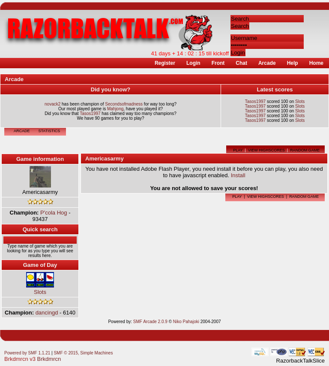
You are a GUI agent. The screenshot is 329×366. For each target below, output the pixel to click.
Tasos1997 (90, 108)
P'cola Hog (53, 207)
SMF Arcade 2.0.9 (150, 316)
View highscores (266, 145)
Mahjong (115, 103)
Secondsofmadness (124, 99)
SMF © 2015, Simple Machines (83, 347)
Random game (305, 145)
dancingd (47, 307)
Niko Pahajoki (186, 316)
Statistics (49, 126)
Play (237, 145)
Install (238, 170)
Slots (300, 96)
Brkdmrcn (49, 354)
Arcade (22, 126)
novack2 (52, 99)
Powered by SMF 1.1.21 (27, 347)
